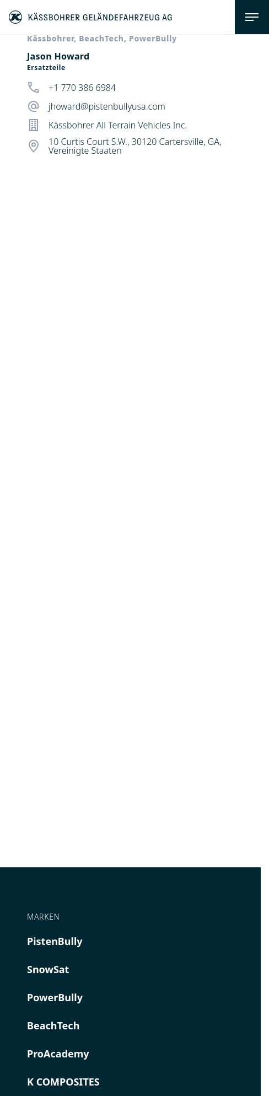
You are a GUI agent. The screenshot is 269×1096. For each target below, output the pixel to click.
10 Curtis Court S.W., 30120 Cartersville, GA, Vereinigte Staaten (135, 146)
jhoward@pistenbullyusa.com (107, 106)
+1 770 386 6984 (82, 87)
